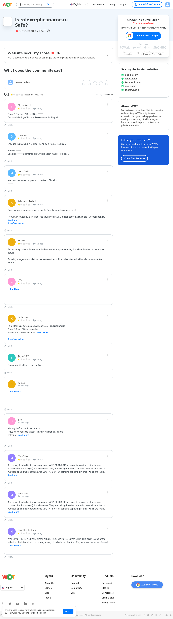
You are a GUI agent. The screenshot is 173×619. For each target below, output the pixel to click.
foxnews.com (132, 90)
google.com (131, 75)
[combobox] (35, 4)
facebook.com (133, 82)
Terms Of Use (143, 54)
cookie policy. (39, 613)
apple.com (130, 86)
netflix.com (131, 78)
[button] (99, 4)
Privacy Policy (157, 54)
